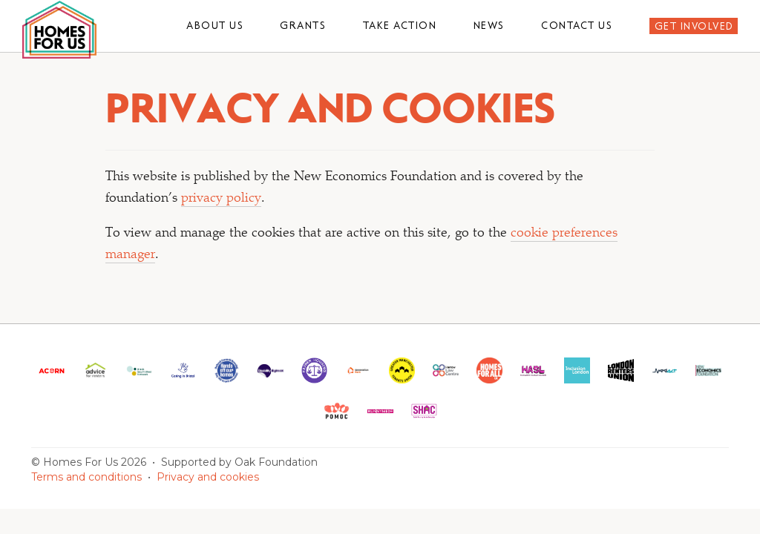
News (489, 25)
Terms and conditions (86, 477)
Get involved (694, 26)
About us (214, 25)
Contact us (576, 25)
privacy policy (221, 198)
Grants (303, 25)
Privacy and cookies (208, 477)
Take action (400, 25)
